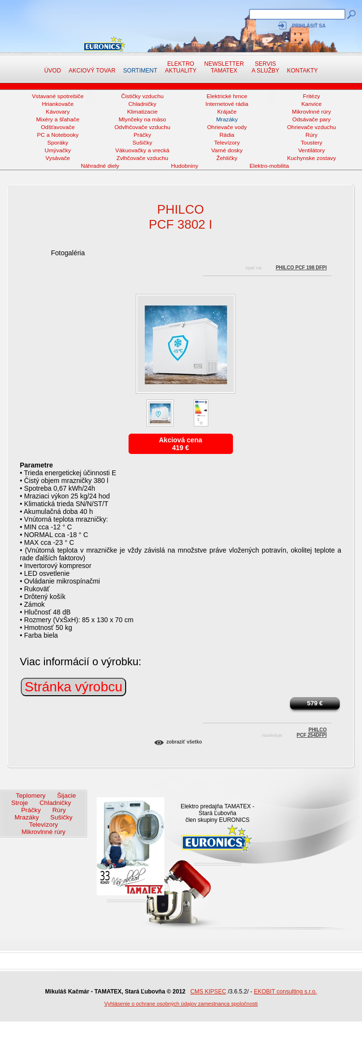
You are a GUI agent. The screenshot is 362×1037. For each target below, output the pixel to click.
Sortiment (140, 70)
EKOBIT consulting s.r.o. (285, 991)
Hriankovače (58, 104)
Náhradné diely (100, 165)
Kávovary (58, 111)
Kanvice (311, 104)
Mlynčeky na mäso (142, 119)
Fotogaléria (68, 253)
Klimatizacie (142, 111)
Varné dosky (227, 150)
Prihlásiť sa (308, 26)
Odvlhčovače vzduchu (143, 127)
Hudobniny (185, 165)
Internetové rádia (226, 104)
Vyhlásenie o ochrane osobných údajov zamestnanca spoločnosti (181, 1004)
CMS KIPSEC (208, 991)
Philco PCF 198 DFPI (301, 267)
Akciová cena (181, 440)
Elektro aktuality (180, 67)
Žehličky (227, 158)
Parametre (36, 465)
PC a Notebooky (57, 134)
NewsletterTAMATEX (224, 67)
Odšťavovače (57, 127)
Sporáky (57, 142)
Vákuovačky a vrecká (143, 150)
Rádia (226, 134)
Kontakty (302, 70)
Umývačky (57, 150)
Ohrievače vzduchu (311, 127)
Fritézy (311, 96)
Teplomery (30, 795)
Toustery (311, 142)
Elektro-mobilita (269, 165)
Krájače (226, 111)
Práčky (142, 134)
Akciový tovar (92, 70)
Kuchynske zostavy (311, 158)
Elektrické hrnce (226, 96)
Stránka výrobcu (73, 686)
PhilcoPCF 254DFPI (312, 731)
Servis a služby (265, 67)
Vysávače (57, 158)
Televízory (227, 142)
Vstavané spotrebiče (58, 96)
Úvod (52, 70)
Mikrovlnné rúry (311, 111)
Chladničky (143, 104)
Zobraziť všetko (184, 742)
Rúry (311, 134)
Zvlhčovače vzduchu (142, 158)
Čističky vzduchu (142, 96)
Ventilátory (311, 150)
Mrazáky (227, 119)
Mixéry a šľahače (58, 119)
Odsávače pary (311, 119)
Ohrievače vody (226, 127)
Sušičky (142, 142)
